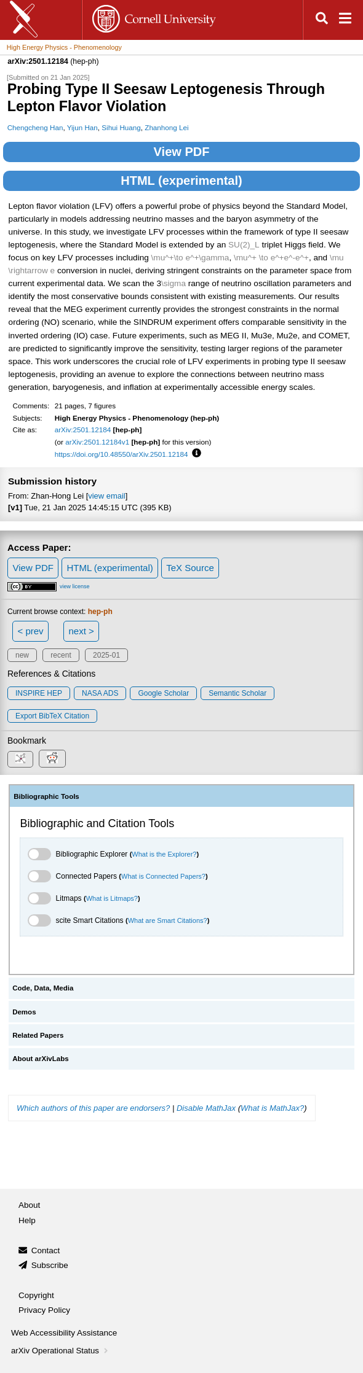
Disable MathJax (206, 1108)
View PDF (182, 151)
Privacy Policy (44, 1310)
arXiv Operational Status (60, 1350)
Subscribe (49, 1265)
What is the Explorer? (164, 854)
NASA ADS (100, 693)
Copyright (36, 1295)
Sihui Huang (121, 127)
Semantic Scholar (237, 693)
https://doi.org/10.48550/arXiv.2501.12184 (121, 454)
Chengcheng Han (35, 127)
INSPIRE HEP (38, 693)
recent (60, 655)
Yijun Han (82, 127)
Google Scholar (163, 693)
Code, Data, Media (42, 988)
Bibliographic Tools (46, 796)
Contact (45, 1250)
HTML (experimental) (181, 180)
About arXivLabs (40, 1058)
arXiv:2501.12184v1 (97, 442)
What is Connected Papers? (163, 876)
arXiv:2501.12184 (83, 430)
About (29, 1205)
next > (81, 631)
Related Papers (37, 1035)
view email (106, 495)
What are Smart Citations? (167, 920)
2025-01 (106, 655)
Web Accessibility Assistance (64, 1332)
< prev (31, 631)
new (22, 655)
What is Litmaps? (112, 898)
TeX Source (190, 567)
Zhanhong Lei (166, 127)
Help (27, 1220)
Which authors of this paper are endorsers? (93, 1108)
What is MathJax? (272, 1108)
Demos (24, 1012)
